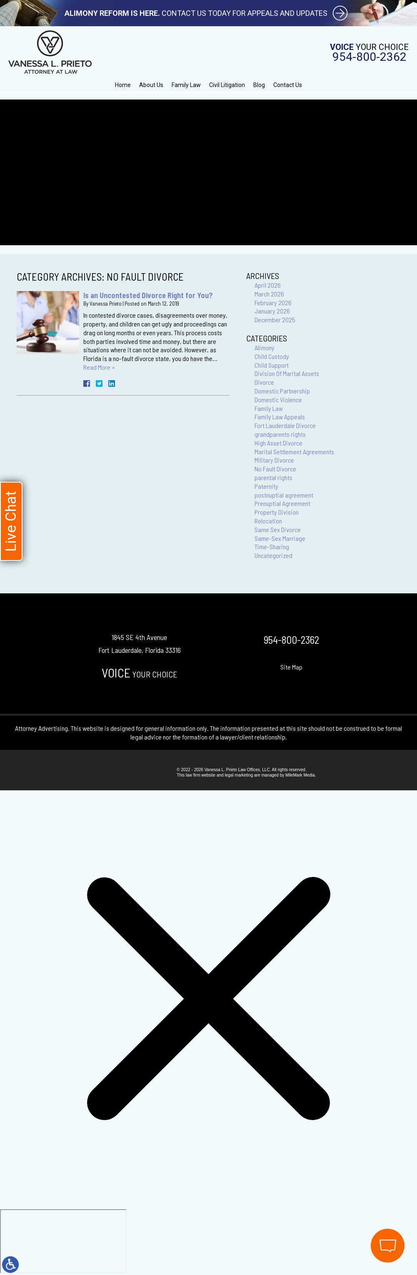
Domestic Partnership (282, 391)
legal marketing (239, 775)
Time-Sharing (272, 546)
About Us (151, 85)
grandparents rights (280, 434)
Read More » (99, 367)
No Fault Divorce (275, 469)
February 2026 (273, 302)
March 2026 (269, 294)
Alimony (265, 347)
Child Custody (272, 356)
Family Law (186, 85)
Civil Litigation (227, 85)
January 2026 (272, 311)
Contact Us (287, 85)
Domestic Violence (278, 399)
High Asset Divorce (278, 443)
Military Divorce (274, 460)
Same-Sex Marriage (280, 538)
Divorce (264, 382)
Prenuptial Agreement (282, 503)
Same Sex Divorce (278, 529)
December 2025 (275, 320)
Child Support (272, 365)
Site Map (291, 667)
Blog (259, 85)
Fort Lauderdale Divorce (285, 425)
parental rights (273, 477)
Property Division (277, 512)
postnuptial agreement (284, 495)
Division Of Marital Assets (287, 373)
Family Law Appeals (280, 417)
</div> (63, 1241)
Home (123, 85)
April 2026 (268, 285)
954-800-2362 (369, 57)
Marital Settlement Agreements (294, 452)
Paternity (266, 486)
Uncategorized (273, 555)
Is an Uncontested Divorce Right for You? (148, 295)
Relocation (268, 521)
